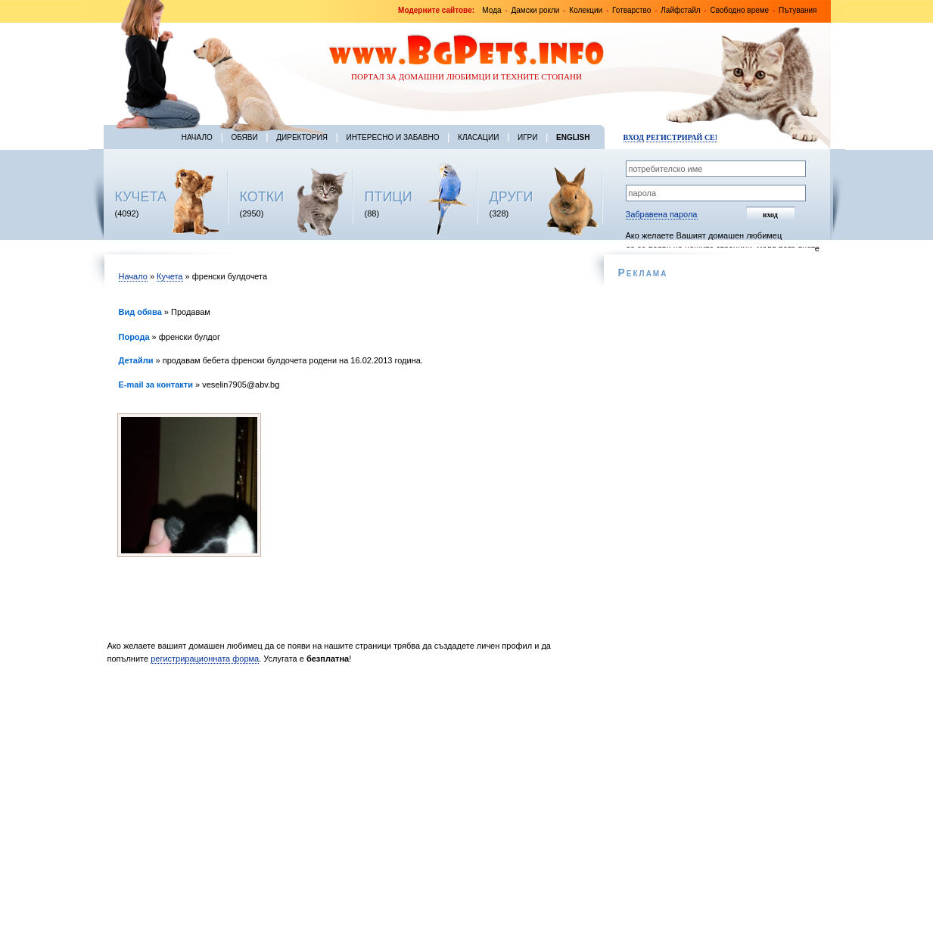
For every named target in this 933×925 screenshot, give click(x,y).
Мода (491, 10)
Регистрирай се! (681, 137)
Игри (527, 137)
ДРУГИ (511, 196)
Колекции (585, 10)
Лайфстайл (680, 10)
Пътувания (797, 10)
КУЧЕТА (141, 196)
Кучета (169, 276)
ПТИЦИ (388, 196)
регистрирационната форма (205, 658)
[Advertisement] (343, 799)
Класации (478, 137)
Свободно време (740, 10)
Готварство (631, 10)
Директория (302, 137)
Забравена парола (662, 214)
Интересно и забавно (393, 137)
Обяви (244, 137)
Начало (197, 137)
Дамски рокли (535, 10)
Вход (634, 137)
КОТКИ (262, 196)
